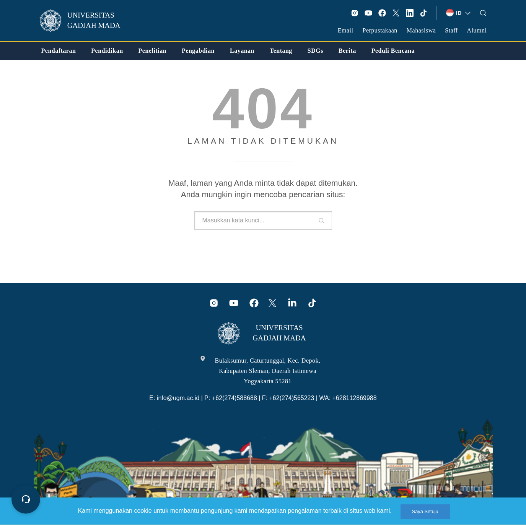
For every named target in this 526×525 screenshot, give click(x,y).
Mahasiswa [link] (421, 30)
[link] (84, 20)
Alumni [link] (477, 30)
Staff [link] (451, 30)
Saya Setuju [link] (425, 511)
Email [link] (345, 30)
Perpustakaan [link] (380, 30)
